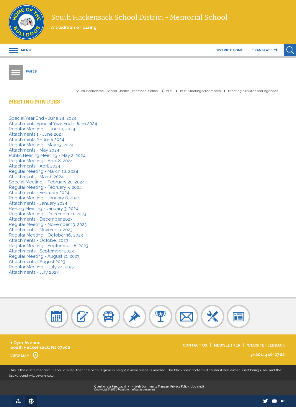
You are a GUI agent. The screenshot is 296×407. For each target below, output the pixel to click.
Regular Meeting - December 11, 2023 (47, 213)
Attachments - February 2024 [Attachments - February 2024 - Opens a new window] (39, 192)
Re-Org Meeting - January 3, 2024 (44, 208)
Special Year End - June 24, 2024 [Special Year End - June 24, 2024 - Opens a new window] (42, 118)
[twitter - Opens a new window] (259, 401)
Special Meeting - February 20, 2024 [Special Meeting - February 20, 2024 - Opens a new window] (47, 182)
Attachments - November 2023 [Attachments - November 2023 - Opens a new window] (41, 229)
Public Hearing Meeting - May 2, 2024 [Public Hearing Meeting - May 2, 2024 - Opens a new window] (47, 155)
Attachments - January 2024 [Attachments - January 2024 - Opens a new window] (38, 203)
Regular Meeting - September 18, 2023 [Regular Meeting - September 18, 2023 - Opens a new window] (48, 245)
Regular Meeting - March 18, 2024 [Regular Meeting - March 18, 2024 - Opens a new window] (43, 171)
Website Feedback (266, 345)
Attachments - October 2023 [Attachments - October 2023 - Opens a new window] (38, 240)
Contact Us (195, 345)
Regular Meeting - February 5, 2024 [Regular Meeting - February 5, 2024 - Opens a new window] (45, 187)
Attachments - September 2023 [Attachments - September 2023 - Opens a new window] (41, 251)
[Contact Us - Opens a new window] (186, 316)
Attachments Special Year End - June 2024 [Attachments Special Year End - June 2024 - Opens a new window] (53, 123)
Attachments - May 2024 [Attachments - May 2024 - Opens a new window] (34, 150)
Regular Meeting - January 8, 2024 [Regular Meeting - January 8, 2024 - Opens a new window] (44, 198)
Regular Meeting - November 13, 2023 (48, 224)
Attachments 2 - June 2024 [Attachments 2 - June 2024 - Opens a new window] (36, 139)
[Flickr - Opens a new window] (281, 401)
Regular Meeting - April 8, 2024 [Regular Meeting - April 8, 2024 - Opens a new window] (41, 160)
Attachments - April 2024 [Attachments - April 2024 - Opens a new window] (34, 166)
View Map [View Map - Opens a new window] (19, 356)
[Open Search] (290, 50)
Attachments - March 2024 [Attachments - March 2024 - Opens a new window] (36, 176)
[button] (20, 50)
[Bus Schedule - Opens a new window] (108, 316)
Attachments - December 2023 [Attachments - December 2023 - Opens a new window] (41, 219)
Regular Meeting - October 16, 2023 (46, 235)
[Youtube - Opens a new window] (270, 401)
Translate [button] (262, 50)
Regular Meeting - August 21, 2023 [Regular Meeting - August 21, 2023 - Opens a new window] (44, 256)
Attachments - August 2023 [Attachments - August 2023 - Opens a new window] (37, 261)
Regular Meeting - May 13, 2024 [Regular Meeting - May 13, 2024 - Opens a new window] (41, 144)
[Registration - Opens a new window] (82, 316)
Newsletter (227, 345)
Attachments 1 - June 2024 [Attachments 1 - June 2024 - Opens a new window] (36, 134)
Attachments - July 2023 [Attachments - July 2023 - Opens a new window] (34, 272)
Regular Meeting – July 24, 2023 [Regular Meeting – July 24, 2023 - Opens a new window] (42, 267)
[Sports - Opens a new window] (160, 316)
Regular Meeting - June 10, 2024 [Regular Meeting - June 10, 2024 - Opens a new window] (42, 129)
